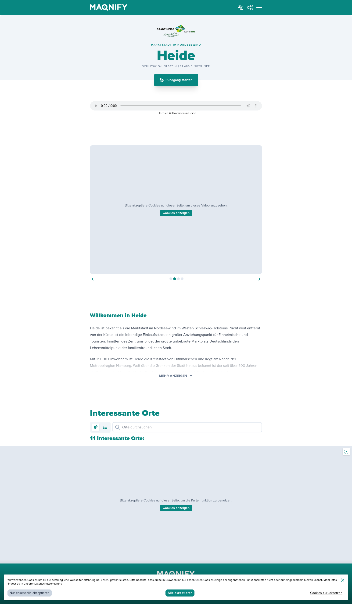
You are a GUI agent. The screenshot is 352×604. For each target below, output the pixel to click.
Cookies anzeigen (176, 508)
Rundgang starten (178, 80)
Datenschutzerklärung (48, 584)
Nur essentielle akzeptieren (30, 593)
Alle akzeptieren (180, 593)
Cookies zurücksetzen (326, 593)
